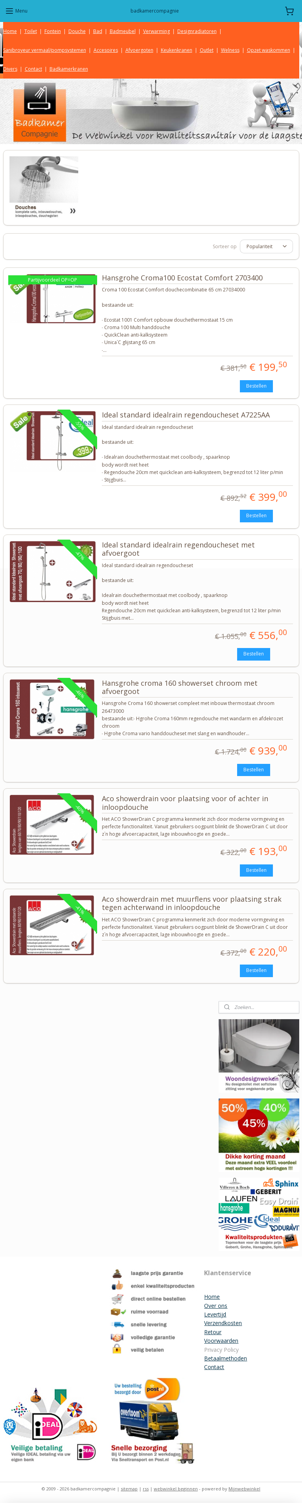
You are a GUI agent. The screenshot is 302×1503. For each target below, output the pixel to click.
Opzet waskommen (268, 50)
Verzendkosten (223, 1323)
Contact (33, 69)
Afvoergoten (139, 50)
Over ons (215, 1305)
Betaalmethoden (225, 1358)
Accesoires (106, 50)
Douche (77, 31)
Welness (230, 50)
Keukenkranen (176, 50)
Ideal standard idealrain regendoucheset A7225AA (186, 415)
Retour (212, 1332)
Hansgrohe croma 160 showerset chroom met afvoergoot (180, 687)
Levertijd (215, 1314)
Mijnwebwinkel (244, 1489)
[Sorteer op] (266, 246)
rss (146, 1489)
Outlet (207, 50)
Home (10, 31)
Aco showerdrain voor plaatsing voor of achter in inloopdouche (185, 803)
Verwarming (156, 31)
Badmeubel (123, 31)
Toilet (30, 31)
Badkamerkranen (69, 69)
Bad (97, 31)
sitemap (129, 1489)
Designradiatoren (197, 31)
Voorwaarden (221, 1340)
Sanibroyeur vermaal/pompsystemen (44, 50)
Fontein (52, 31)
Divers (10, 69)
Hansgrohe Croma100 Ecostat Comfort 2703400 (182, 278)
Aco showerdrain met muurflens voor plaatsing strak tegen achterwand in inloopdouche (192, 903)
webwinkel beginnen (176, 1489)
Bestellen (256, 386)
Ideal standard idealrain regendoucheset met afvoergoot (178, 549)
